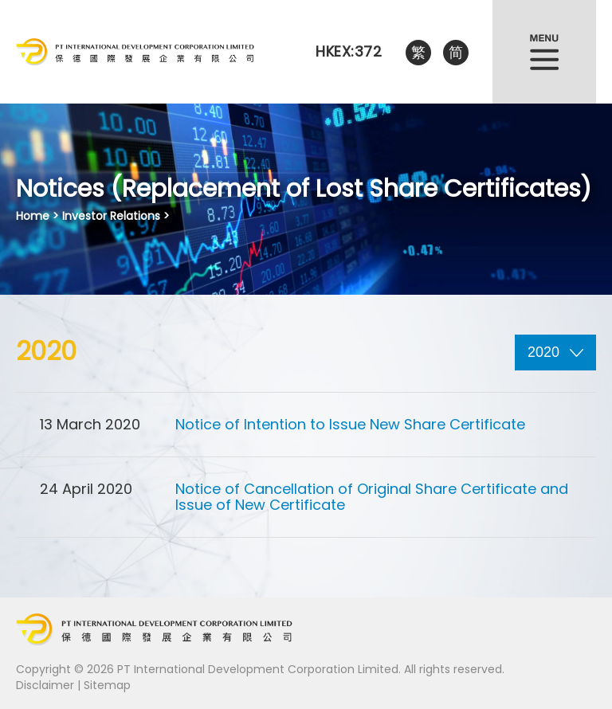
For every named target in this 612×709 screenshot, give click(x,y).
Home (32, 216)
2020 (555, 352)
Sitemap (107, 685)
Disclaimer (45, 685)
